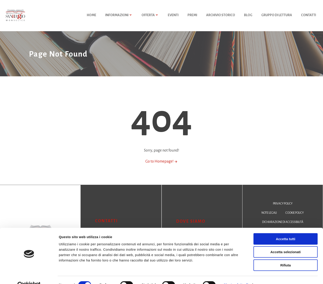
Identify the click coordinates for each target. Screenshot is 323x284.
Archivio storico (220, 16)
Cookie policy (295, 217)
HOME (91, 16)
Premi (192, 16)
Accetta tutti (285, 229)
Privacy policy (282, 208)
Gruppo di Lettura (277, 16)
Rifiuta (285, 255)
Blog (248, 16)
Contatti (308, 16)
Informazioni (119, 16)
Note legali (269, 217)
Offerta (150, 16)
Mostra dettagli (236, 275)
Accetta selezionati (285, 242)
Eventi (173, 16)
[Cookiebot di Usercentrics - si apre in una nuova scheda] (29, 275)
